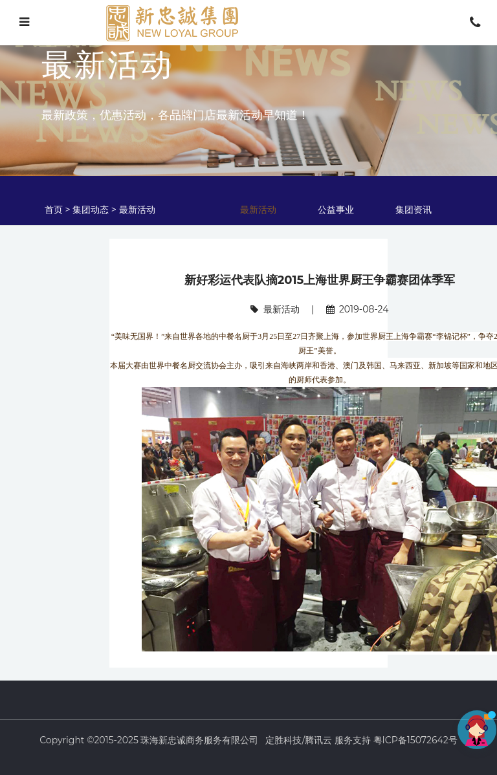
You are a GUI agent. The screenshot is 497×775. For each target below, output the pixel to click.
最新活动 (137, 209)
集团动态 (90, 209)
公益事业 (336, 209)
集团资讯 (413, 209)
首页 (55, 209)
